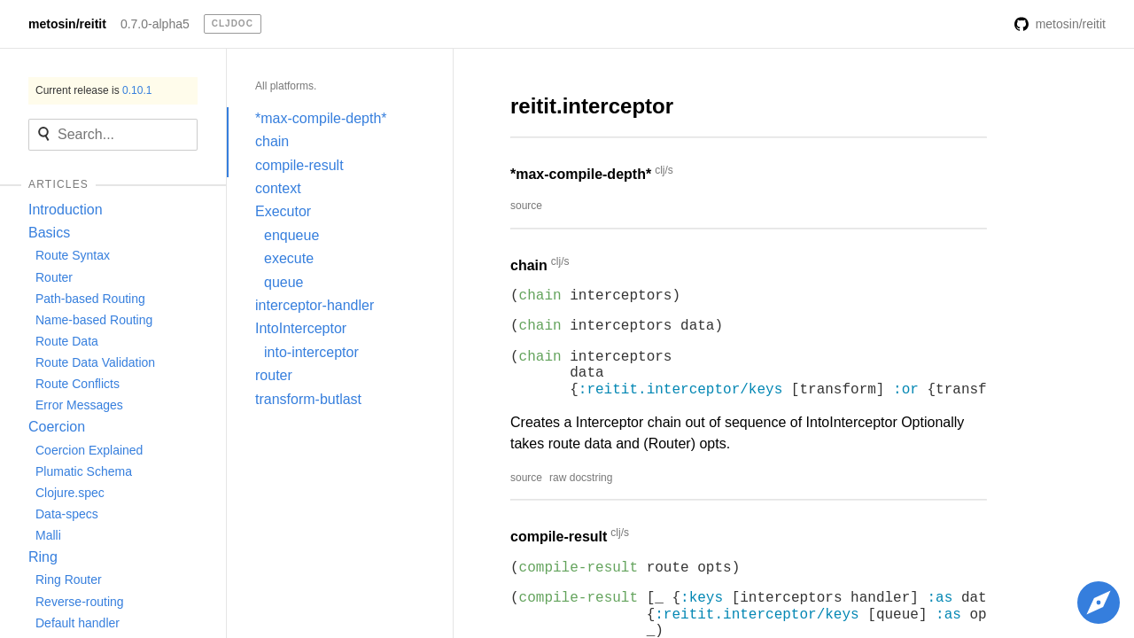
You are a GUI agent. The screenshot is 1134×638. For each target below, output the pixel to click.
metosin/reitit (67, 24)
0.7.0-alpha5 (155, 24)
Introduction (65, 209)
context (278, 188)
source (526, 205)
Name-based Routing (93, 320)
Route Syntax (72, 255)
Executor (283, 211)
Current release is (93, 90)
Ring (43, 556)
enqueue (291, 235)
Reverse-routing (79, 602)
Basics (49, 232)
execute (289, 258)
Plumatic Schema (83, 471)
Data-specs (66, 514)
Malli (48, 535)
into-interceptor (311, 352)
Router (54, 277)
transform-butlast (308, 399)
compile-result (299, 165)
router (273, 375)
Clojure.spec (70, 493)
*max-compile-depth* (321, 118)
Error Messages (79, 405)
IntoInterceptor (300, 328)
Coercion (56, 426)
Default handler (77, 623)
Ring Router (68, 579)
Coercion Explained (89, 450)
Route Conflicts (77, 384)
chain (272, 141)
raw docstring (580, 477)
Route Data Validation (95, 362)
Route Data (66, 341)
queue (284, 282)
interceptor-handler (314, 305)
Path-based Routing (90, 299)
